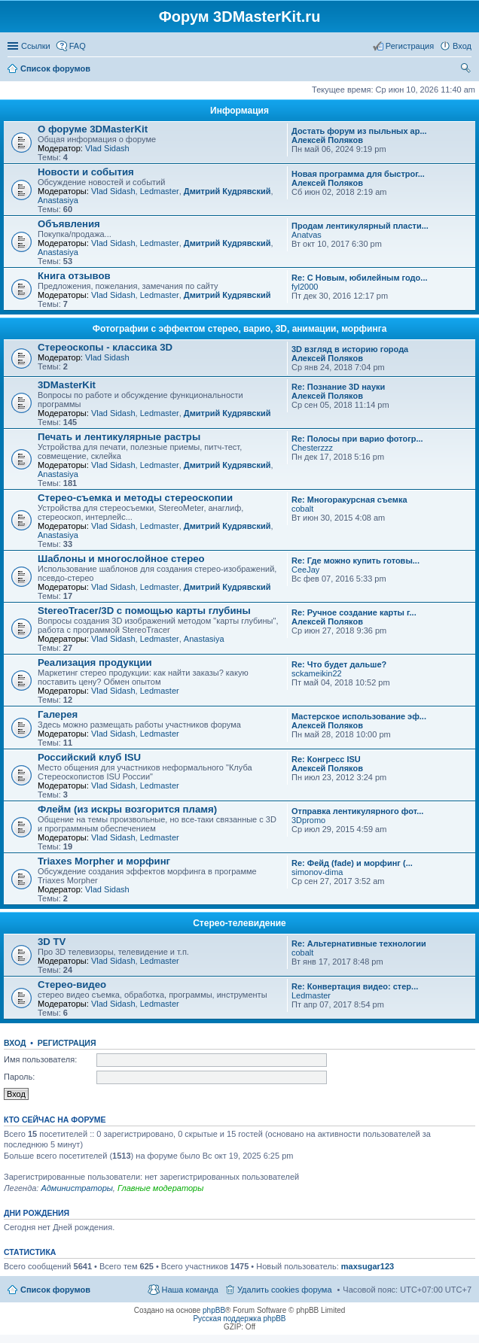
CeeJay (305, 569)
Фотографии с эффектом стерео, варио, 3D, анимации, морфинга (240, 329)
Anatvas (306, 234)
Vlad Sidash (107, 148)
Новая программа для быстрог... (358, 173)
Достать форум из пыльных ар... (359, 130)
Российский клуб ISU (89, 757)
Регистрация (67, 1042)
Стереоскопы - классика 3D (105, 347)
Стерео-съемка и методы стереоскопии (135, 497)
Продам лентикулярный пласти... (360, 225)
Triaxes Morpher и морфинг (104, 861)
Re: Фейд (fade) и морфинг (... (352, 862)
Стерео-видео (72, 984)
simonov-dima (317, 872)
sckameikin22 (316, 673)
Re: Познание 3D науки (338, 386)
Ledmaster (159, 191)
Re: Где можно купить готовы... (355, 560)
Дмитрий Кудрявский (227, 191)
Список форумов (55, 1289)
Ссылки (35, 45)
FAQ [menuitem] (77, 45)
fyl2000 (304, 286)
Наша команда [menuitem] (189, 1289)
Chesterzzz (312, 447)
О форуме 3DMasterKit (93, 129)
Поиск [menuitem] (466, 70)
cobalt (302, 508)
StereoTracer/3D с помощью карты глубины (144, 610)
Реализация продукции (95, 662)
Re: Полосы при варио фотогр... (357, 438)
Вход (15, 1042)
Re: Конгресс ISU (326, 759)
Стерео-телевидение (239, 923)
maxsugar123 (367, 1266)
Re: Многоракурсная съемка (349, 499)
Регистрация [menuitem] (410, 45)
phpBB (214, 1310)
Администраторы (76, 1188)
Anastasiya (58, 200)
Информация (239, 110)
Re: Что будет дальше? (338, 664)
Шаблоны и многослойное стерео (121, 558)
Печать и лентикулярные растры (119, 436)
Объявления (69, 223)
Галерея (58, 714)
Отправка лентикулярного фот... (357, 811)
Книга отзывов (74, 275)
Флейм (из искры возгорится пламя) (127, 809)
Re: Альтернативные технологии (358, 943)
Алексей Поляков (327, 139)
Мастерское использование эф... (358, 716)
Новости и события (86, 172)
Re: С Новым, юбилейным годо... (359, 277)
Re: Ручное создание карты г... (353, 612)
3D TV (52, 941)
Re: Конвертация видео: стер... (354, 986)
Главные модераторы (160, 1188)
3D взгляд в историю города (349, 349)
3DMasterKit (67, 384)
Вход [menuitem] (462, 45)
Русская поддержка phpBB (239, 1318)
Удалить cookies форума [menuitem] (284, 1289)
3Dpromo (308, 820)
